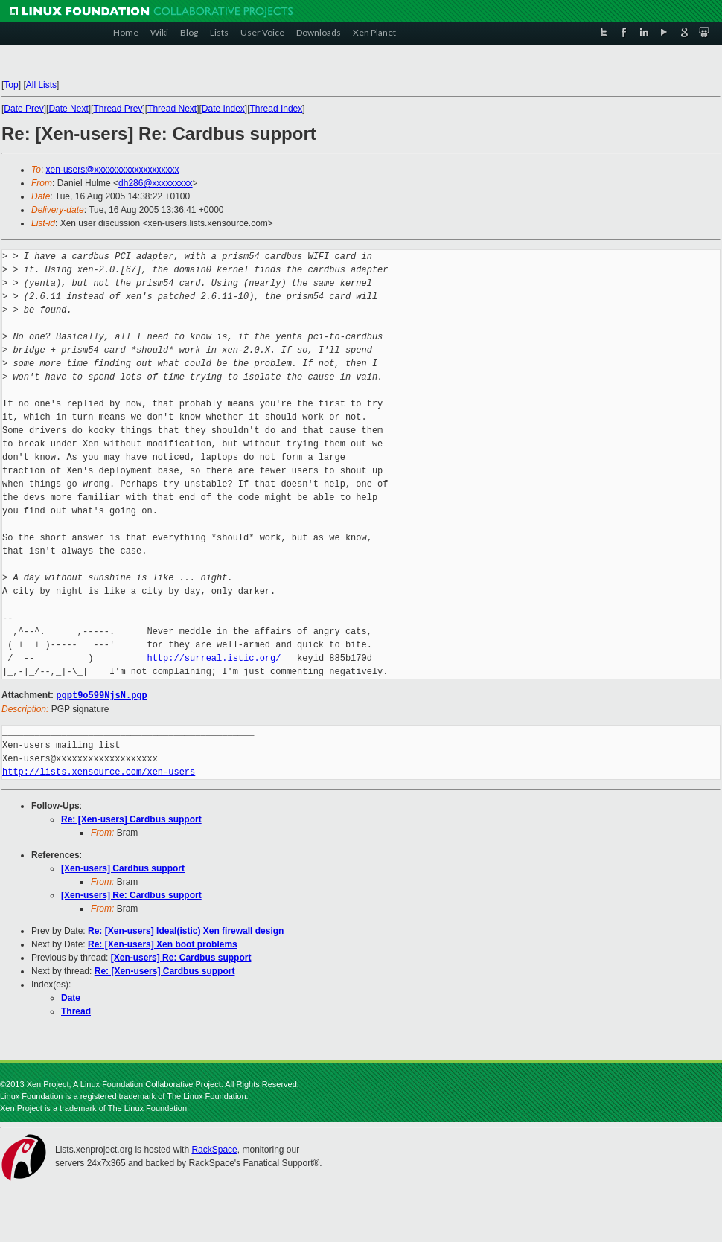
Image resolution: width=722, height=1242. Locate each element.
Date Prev (23, 108)
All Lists (41, 85)
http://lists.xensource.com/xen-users (98, 771)
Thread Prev (117, 108)
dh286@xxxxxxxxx (155, 183)
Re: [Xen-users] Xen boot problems (162, 943)
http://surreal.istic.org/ (214, 658)
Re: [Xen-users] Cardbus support (131, 818)
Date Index (223, 108)
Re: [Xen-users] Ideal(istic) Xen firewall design (186, 930)
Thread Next (172, 108)
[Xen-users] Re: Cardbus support (131, 894)
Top (11, 85)
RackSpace (214, 1149)
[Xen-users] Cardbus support (123, 867)
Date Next (68, 108)
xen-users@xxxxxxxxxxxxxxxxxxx (112, 169)
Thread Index (276, 108)
